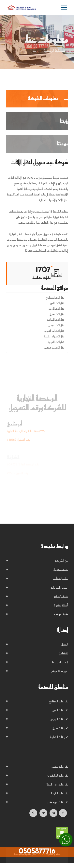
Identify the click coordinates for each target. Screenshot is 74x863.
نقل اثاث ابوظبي (55, 297)
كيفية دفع (61, 596)
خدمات (11, 239)
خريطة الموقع (59, 671)
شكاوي (63, 653)
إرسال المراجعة (60, 662)
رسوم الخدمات (59, 587)
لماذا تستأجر (60, 578)
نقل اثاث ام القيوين (54, 331)
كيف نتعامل (60, 569)
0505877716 (37, 851)
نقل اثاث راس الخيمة (54, 336)
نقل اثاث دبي (57, 314)
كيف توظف (60, 614)
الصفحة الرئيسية (54, 51)
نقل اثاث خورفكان (54, 347)
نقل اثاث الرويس (56, 308)
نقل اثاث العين (57, 303)
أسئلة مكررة (61, 605)
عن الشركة (61, 560)
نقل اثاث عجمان (56, 325)
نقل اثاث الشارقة (55, 319)
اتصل (64, 644)
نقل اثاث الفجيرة (56, 342)
